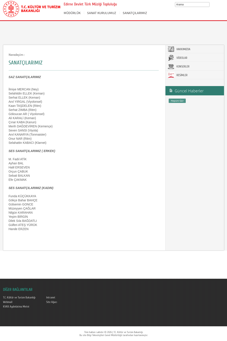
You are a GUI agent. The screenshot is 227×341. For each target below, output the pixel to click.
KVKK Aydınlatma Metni (16, 306)
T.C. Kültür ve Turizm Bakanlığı (19, 297)
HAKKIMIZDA (179, 49)
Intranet (50, 297)
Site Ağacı (51, 302)
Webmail (7, 302)
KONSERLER (178, 66)
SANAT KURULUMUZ (101, 13)
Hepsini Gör (177, 100)
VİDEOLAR (177, 58)
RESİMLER (177, 75)
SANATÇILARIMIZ (135, 13)
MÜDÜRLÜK (72, 13)
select (209, 4)
